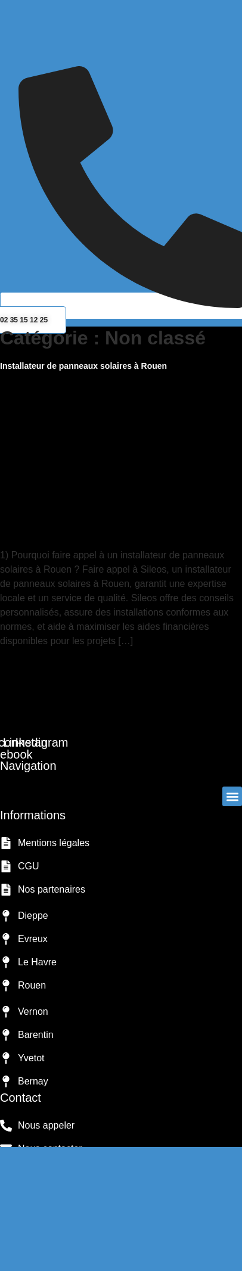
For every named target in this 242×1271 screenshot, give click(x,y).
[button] (121, 61)
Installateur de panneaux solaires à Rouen (83, 366)
